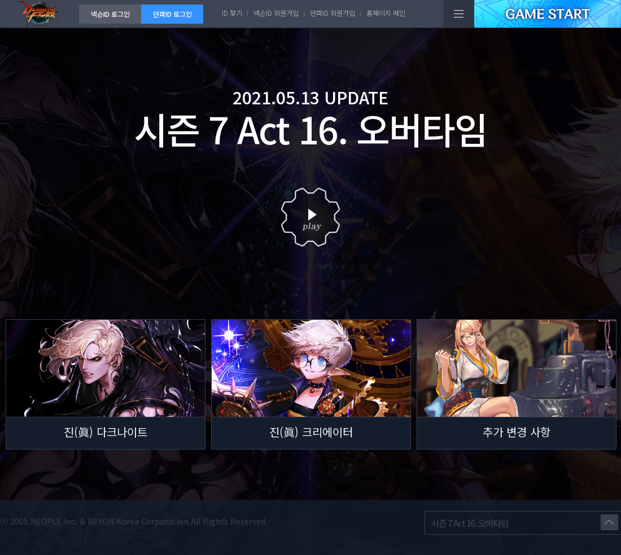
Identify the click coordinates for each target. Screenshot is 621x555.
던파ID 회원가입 (332, 12)
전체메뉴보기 (458, 14)
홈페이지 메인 (385, 12)
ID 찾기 (232, 12)
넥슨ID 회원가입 (276, 12)
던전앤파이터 (39, 14)
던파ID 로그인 (172, 14)
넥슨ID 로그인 (110, 14)
